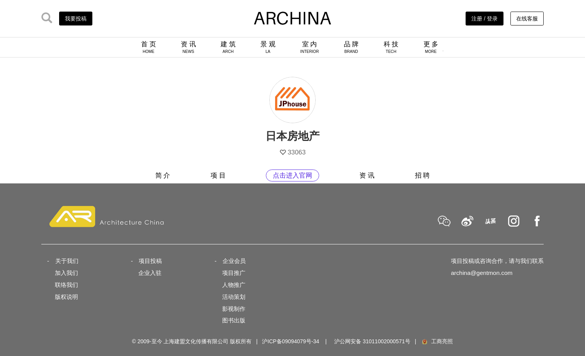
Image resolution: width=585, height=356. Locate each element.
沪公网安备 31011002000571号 (372, 341)
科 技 (391, 47)
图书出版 (233, 320)
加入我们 (66, 273)
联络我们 (66, 284)
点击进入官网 (292, 175)
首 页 (148, 47)
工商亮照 (437, 341)
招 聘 (422, 175)
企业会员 (234, 261)
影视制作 (233, 308)
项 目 (218, 175)
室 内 (309, 47)
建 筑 (228, 47)
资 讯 (188, 47)
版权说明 (66, 296)
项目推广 (233, 273)
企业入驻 (150, 273)
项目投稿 (150, 261)
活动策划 (233, 296)
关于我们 (66, 261)
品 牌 (351, 47)
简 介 (162, 175)
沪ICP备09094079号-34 (290, 341)
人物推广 (233, 284)
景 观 (267, 47)
